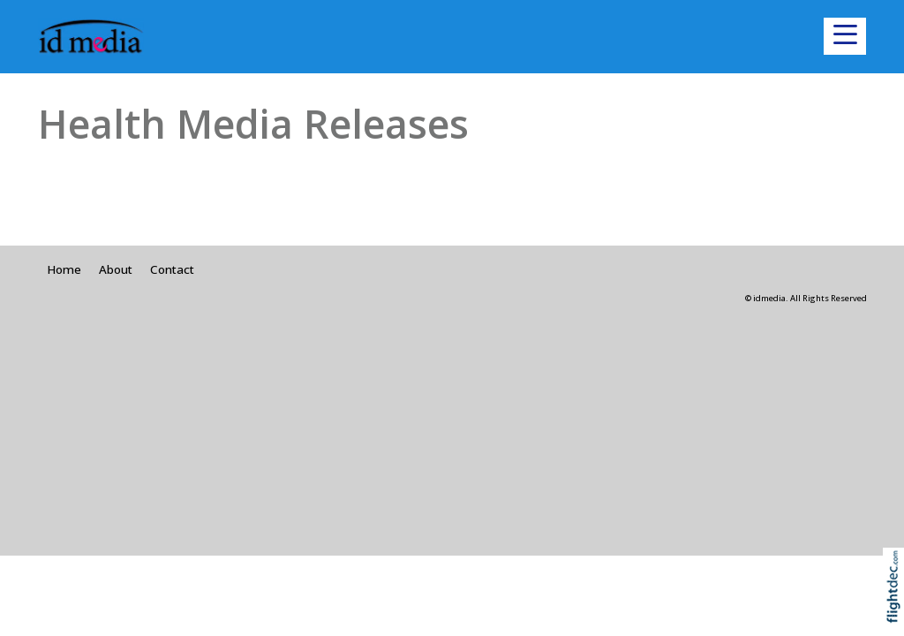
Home (64, 269)
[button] (845, 36)
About (115, 269)
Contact (172, 269)
